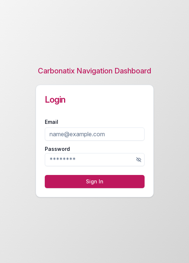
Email (51, 122)
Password (57, 149)
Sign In (94, 181)
